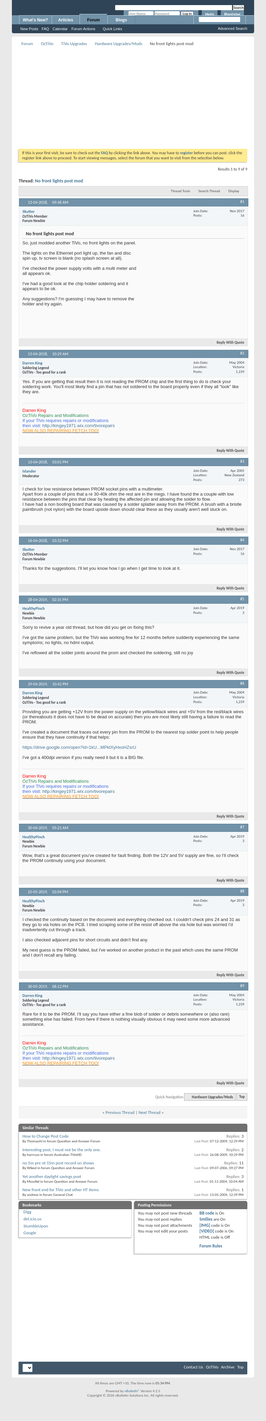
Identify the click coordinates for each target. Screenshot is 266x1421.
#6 (242, 683)
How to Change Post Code (45, 1136)
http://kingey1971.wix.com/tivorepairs (78, 425)
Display (233, 191)
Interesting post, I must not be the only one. (61, 1149)
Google (29, 1232)
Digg (27, 1211)
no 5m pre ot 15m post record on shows (58, 1162)
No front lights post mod (59, 181)
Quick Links (112, 29)
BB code (206, 1213)
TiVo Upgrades (74, 43)
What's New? (35, 20)
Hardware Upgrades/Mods (118, 43)
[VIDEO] (206, 1231)
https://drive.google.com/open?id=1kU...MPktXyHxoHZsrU (79, 747)
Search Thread (209, 191)
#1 (242, 201)
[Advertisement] (117, 95)
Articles (65, 20)
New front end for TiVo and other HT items (60, 1189)
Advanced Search (232, 28)
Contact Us (193, 1366)
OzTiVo (47, 43)
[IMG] (204, 1225)
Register (232, 14)
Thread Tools (180, 191)
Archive (227, 1366)
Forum (93, 20)
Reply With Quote (227, 342)
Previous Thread (120, 1112)
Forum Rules (210, 1245)
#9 (242, 985)
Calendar (60, 29)
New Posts (29, 29)
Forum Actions (83, 29)
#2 (242, 353)
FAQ (45, 29)
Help (209, 14)
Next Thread (150, 1112)
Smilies (205, 1219)
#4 (242, 540)
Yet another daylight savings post (51, 1176)
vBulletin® (132, 1391)
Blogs (121, 20)
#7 (242, 827)
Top (242, 1097)
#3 (242, 461)
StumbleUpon (35, 1225)
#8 (242, 891)
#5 (242, 599)
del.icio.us (32, 1218)
